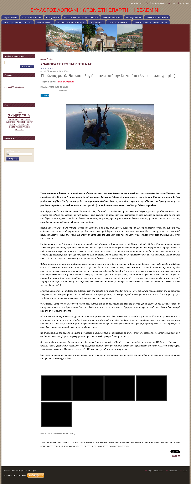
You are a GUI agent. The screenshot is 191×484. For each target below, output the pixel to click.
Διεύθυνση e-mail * (14, 151)
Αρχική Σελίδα (46, 59)
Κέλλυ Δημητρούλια (65, 82)
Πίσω (174, 456)
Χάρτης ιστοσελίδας (157, 3)
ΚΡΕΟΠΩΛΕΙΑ (13, 120)
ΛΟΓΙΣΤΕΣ (21, 122)
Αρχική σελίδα (137, 3)
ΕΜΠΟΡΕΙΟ (10, 122)
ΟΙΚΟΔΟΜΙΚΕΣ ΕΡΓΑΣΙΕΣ (19, 127)
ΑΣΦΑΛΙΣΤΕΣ (23, 125)
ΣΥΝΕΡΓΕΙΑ (19, 115)
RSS (173, 3)
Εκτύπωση (185, 3)
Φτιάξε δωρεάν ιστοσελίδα (15, 475)
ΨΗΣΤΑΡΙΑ (19, 130)
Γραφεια (19, 112)
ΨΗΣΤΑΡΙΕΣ (26, 120)
